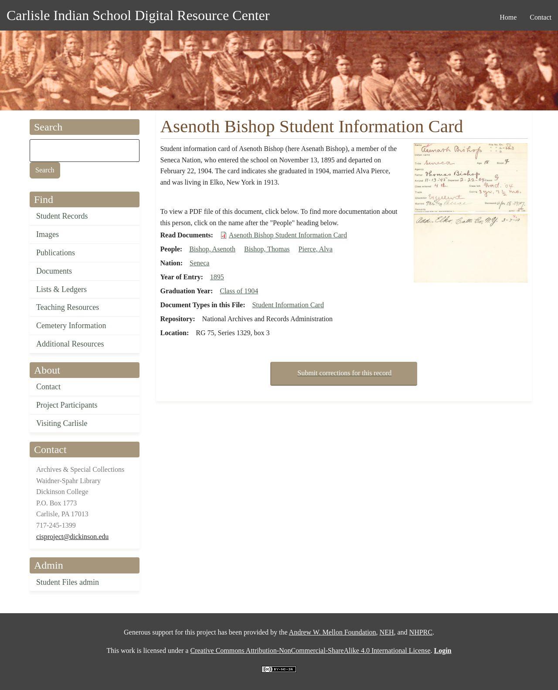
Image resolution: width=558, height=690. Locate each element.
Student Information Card (287, 305)
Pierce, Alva (316, 249)
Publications (55, 252)
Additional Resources (70, 344)
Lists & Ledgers (61, 289)
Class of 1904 (239, 291)
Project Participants (66, 405)
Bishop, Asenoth (212, 249)
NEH (387, 632)
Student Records (62, 216)
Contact (48, 386)
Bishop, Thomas (267, 249)
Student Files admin (67, 582)
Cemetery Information (71, 325)
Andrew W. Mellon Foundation (332, 632)
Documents (54, 271)
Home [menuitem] (508, 17)
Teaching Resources (67, 307)
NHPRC (420, 632)
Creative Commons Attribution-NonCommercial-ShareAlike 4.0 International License (310, 650)
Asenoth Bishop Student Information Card (288, 235)
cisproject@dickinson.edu (72, 536)
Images (47, 234)
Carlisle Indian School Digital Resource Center (138, 15)
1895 (217, 277)
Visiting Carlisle (61, 423)
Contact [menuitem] (540, 17)
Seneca (199, 263)
